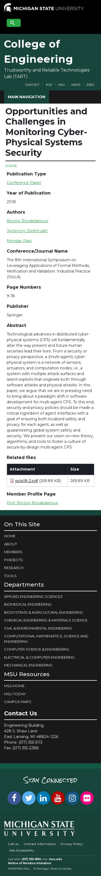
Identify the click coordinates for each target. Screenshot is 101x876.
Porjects (13, 560)
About (10, 544)
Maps (75, 85)
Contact (32, 85)
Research (13, 568)
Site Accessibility (21, 850)
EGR (49, 85)
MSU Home (14, 686)
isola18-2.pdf (26, 480)
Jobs (90, 85)
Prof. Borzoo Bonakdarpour (32, 502)
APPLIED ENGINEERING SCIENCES (33, 596)
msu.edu (55, 859)
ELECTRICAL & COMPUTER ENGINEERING (39, 657)
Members (13, 552)
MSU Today (15, 694)
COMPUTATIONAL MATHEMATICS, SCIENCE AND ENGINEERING (46, 639)
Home (11, 166)
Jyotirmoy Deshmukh (27, 230)
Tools (10, 576)
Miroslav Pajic (19, 240)
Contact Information (40, 844)
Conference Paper (24, 182)
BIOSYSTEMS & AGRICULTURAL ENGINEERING (43, 612)
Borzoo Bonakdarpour (27, 220)
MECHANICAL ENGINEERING (28, 665)
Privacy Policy (72, 844)
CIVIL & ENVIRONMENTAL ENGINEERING (38, 628)
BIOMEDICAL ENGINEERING (28, 604)
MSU (61, 85)
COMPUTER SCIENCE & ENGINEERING (36, 649)
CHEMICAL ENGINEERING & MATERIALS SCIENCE (46, 620)
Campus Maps (17, 702)
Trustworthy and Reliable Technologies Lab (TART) (46, 73)
